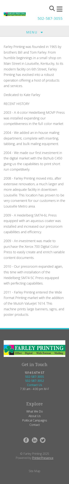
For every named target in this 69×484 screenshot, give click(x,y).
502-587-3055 (50, 18)
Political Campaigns (34, 420)
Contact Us (34, 385)
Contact (34, 425)
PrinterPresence (42, 458)
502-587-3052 (34, 381)
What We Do (34, 411)
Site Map (34, 471)
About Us (35, 416)
